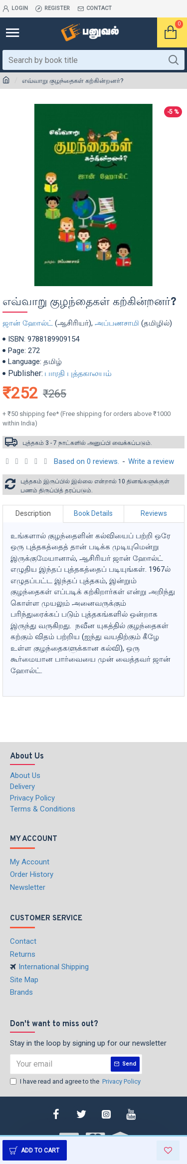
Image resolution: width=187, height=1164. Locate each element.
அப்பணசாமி (117, 323)
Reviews (154, 513)
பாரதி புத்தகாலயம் (78, 373)
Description (33, 513)
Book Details (93, 513)
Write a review (151, 461)
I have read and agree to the (76, 1082)
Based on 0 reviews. (86, 461)
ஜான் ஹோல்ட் (27, 323)
